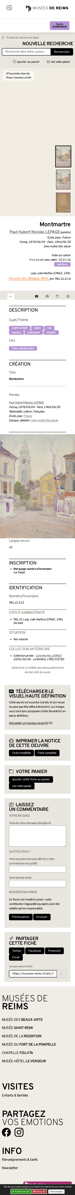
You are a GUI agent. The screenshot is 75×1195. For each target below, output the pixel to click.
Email (16, 957)
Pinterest (54, 951)
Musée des (22, 1020)
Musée (59, 26)
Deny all (40, 1191)
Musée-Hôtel (24, 1061)
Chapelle (17, 1053)
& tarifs (20, 1160)
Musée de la (21, 1036)
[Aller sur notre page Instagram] (19, 1132)
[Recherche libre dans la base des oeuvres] (26, 52)
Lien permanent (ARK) (20, 966)
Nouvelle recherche (47, 44)
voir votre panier (58, 62)
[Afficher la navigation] (9, 8)
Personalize (56, 1191)
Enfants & (15, 1095)
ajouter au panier (26, 62)
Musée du (29, 1044)
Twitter (16, 951)
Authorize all (20, 1191)
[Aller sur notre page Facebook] (6, 1132)
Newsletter (10, 1168)
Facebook (34, 951)
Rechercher (62, 52)
